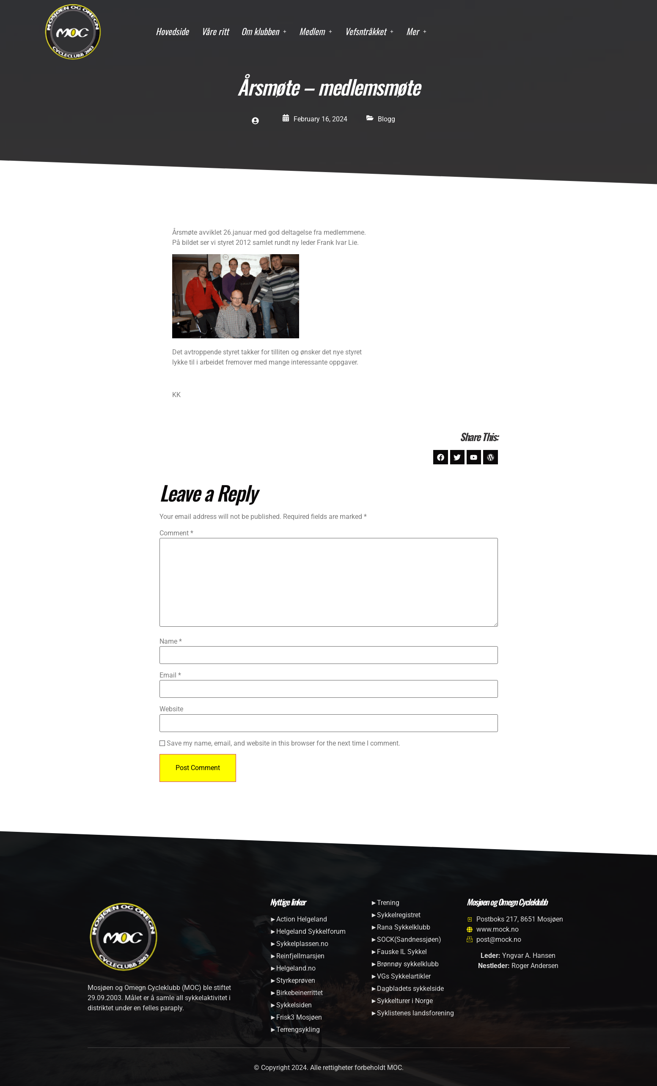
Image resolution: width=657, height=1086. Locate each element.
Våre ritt (214, 31)
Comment (176, 534)
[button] (264, 31)
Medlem (315, 31)
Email (170, 676)
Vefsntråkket (369, 31)
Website (171, 710)
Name (170, 642)
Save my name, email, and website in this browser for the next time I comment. (283, 743)
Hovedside (172, 31)
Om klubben (263, 31)
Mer (416, 31)
